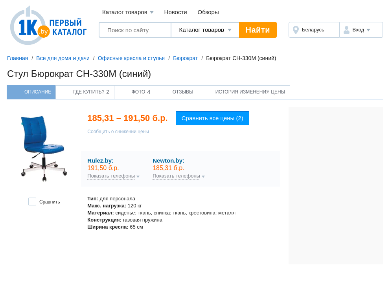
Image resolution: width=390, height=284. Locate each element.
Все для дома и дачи (63, 58)
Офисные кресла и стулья (131, 58)
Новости (175, 12)
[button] (361, 29)
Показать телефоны (111, 176)
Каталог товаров (128, 12)
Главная (17, 58)
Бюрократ (185, 58)
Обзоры (208, 12)
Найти (258, 30)
